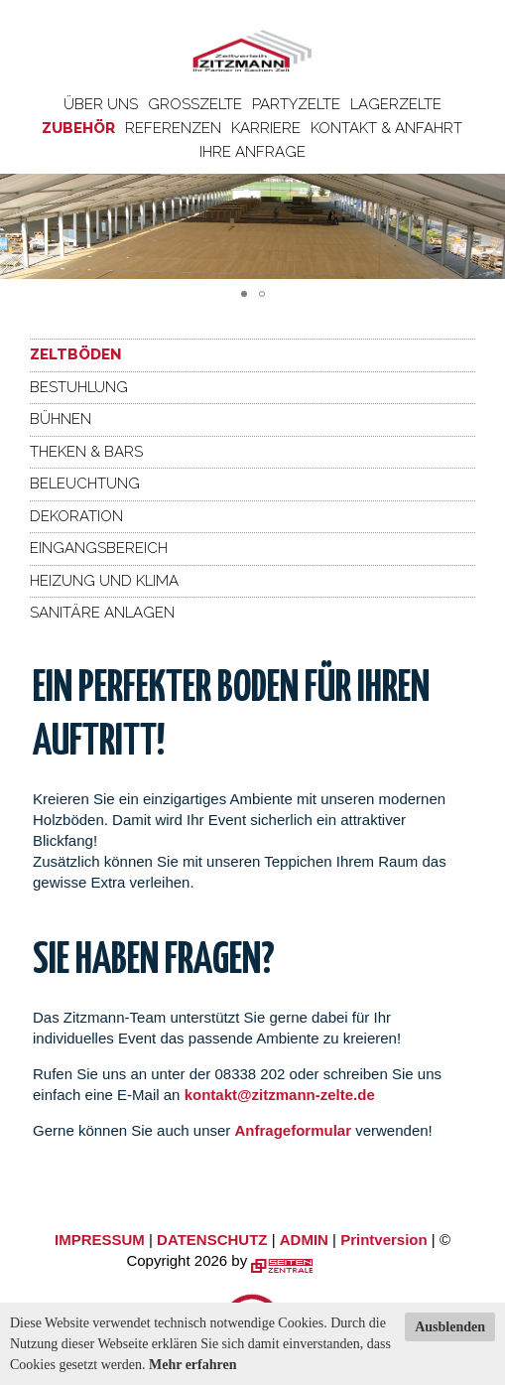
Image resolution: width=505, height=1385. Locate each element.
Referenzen (173, 128)
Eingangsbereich (99, 548)
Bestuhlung (79, 387)
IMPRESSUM (100, 1239)
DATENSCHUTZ (212, 1239)
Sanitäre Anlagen (102, 613)
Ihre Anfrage (252, 152)
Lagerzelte (396, 104)
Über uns (100, 104)
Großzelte (195, 104)
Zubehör (78, 128)
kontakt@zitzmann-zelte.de (280, 1094)
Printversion (384, 1239)
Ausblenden (450, 1326)
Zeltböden (75, 354)
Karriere (266, 128)
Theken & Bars (86, 452)
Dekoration (76, 516)
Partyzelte (296, 104)
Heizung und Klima (104, 581)
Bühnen (60, 419)
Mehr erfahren (193, 1364)
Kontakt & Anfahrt (386, 128)
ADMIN (304, 1239)
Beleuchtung (85, 483)
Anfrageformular (295, 1130)
